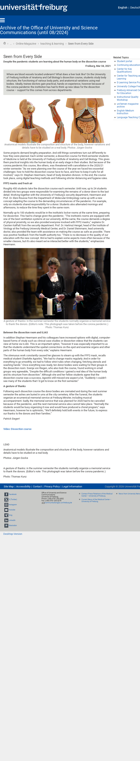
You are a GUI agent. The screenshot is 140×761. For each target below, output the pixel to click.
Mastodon (13, 525)
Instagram (13, 505)
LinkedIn (12, 520)
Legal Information (72, 486)
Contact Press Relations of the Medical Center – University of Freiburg (97, 495)
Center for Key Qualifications (124, 70)
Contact (37, 486)
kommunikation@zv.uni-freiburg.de (58, 503)
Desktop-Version (12, 533)
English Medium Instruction (125, 112)
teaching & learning (52, 43)
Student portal (124, 61)
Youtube (12, 510)
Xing (10, 515)
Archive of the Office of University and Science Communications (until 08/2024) (49, 30)
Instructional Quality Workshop (127, 98)
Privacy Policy (52, 486)
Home (4, 43)
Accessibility (23, 486)
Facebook (13, 494)
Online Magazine (26, 43)
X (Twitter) (13, 499)
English (122, 7)
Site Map (9, 486)
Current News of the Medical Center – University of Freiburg (96, 500)
